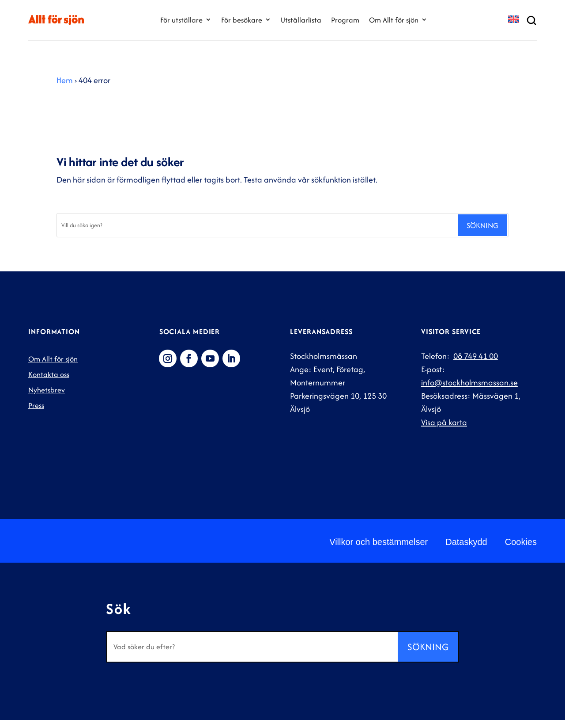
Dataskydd (466, 542)
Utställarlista (301, 20)
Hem (64, 80)
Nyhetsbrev (46, 390)
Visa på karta (444, 422)
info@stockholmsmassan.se (469, 383)
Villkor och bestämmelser (378, 542)
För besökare (241, 20)
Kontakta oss (48, 374)
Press (36, 405)
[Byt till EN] (513, 20)
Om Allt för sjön (393, 20)
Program (345, 20)
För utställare (181, 20)
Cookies (521, 542)
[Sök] (257, 225)
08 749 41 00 (475, 356)
